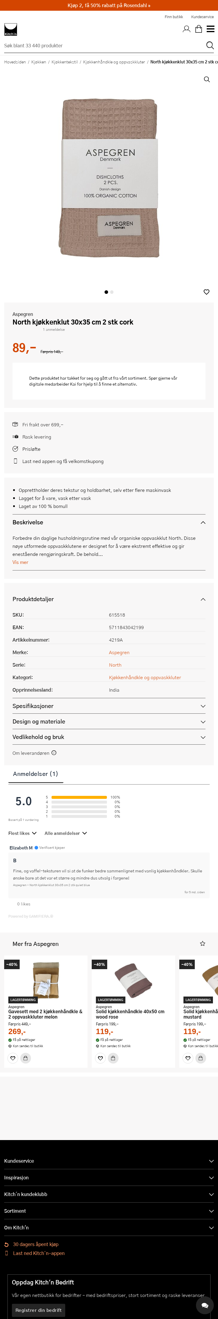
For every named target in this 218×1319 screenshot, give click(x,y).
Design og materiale (39, 721)
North (115, 664)
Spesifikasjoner (33, 705)
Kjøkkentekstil (65, 62)
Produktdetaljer (33, 599)
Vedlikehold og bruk (38, 736)
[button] (206, 292)
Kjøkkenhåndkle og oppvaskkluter (114, 62)
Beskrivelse (28, 522)
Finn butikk (174, 16)
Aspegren (23, 314)
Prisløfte (31, 448)
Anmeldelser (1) (36, 773)
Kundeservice (202, 16)
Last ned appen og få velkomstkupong (63, 461)
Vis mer (20, 562)
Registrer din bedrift (38, 1310)
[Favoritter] (12, 1058)
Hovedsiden (15, 62)
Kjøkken (38, 62)
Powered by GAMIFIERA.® (30, 916)
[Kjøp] (25, 1058)
